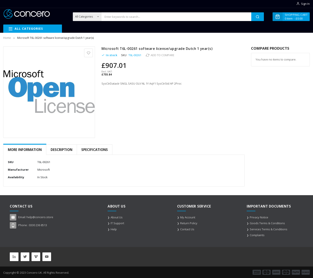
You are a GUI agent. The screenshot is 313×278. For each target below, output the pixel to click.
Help (114, 229)
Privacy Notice (259, 217)
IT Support (117, 223)
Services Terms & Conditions (268, 229)
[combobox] (176, 16)
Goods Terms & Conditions (267, 223)
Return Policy (188, 223)
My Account (187, 217)
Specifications (94, 149)
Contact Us (187, 229)
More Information (25, 149)
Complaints (257, 235)
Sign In (305, 4)
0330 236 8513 (38, 225)
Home (7, 38)
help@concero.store (40, 217)
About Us (117, 217)
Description (61, 149)
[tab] (24, 149)
